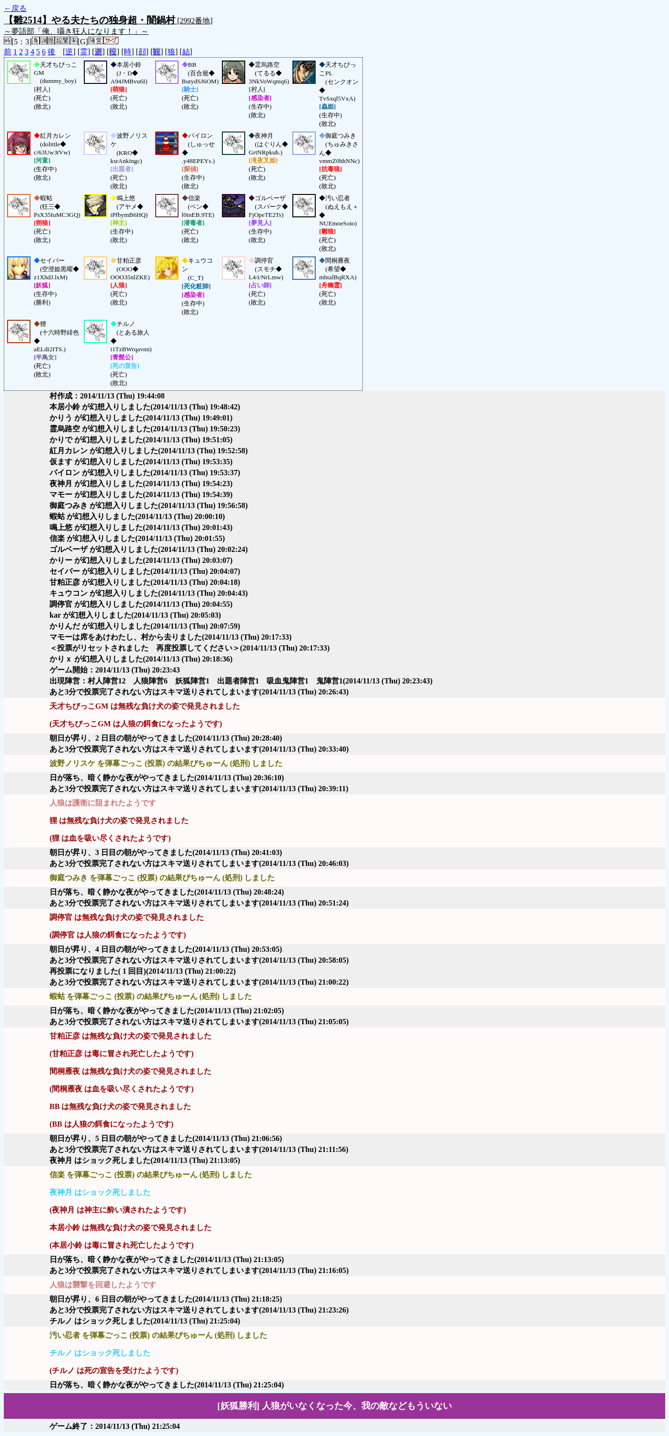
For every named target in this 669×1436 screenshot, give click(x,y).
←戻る (15, 8)
